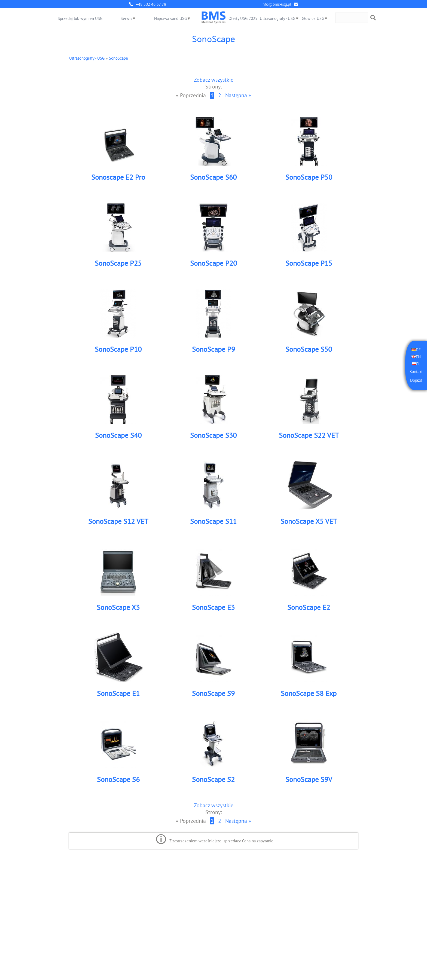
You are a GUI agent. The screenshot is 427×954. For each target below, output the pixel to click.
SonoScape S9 (213, 693)
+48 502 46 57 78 (151, 4)
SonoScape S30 (213, 435)
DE (418, 349)
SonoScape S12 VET (118, 521)
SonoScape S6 (118, 779)
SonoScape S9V (308, 779)
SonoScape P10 (118, 349)
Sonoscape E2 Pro (118, 177)
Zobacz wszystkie (213, 79)
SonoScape (118, 58)
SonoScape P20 (213, 263)
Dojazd (416, 380)
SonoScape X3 (118, 607)
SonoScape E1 (118, 693)
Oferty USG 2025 (242, 18)
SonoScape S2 (213, 779)
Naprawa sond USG (170, 18)
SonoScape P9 (213, 349)
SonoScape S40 (118, 435)
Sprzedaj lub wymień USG (80, 18)
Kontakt (416, 371)
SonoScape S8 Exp (309, 693)
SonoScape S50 (308, 349)
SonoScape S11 (213, 521)
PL (418, 363)
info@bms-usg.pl (276, 4)
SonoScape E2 (308, 607)
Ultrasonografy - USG (277, 18)
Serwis (126, 18)
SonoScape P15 (308, 263)
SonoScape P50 (308, 177)
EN (418, 356)
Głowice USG (313, 18)
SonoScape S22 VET (309, 435)
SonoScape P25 (118, 263)
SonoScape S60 (213, 177)
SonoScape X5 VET (308, 521)
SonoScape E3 (213, 607)
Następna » (238, 95)
